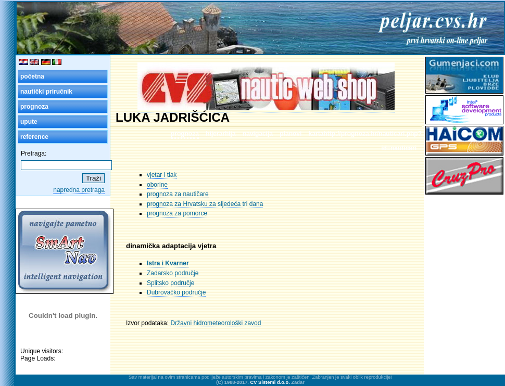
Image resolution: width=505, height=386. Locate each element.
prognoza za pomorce (177, 213)
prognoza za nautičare (178, 194)
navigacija (258, 133)
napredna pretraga (79, 190)
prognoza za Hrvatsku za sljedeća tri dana (205, 204)
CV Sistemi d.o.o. (270, 382)
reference (34, 136)
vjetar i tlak (161, 174)
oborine (157, 184)
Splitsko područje (170, 283)
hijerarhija (220, 133)
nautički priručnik (46, 91)
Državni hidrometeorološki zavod (215, 323)
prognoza (34, 106)
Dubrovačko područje (176, 292)
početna (32, 76)
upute (28, 121)
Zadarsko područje (172, 273)
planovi (290, 133)
